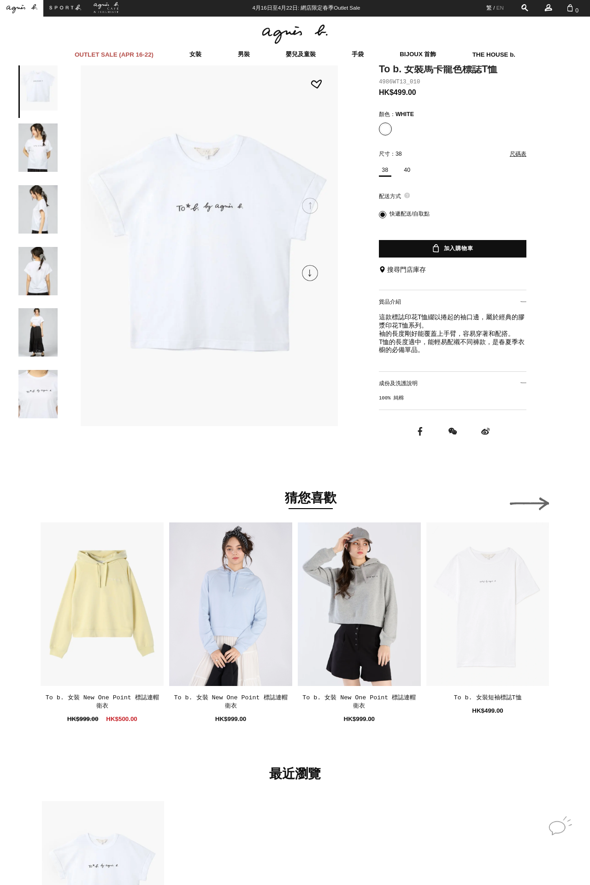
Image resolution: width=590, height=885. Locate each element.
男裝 (244, 54)
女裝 (195, 54)
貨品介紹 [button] (452, 302)
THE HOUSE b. (493, 54)
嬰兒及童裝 (301, 54)
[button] (310, 273)
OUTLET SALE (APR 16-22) (114, 54)
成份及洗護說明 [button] (452, 383)
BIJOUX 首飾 (418, 54)
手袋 (358, 54)
